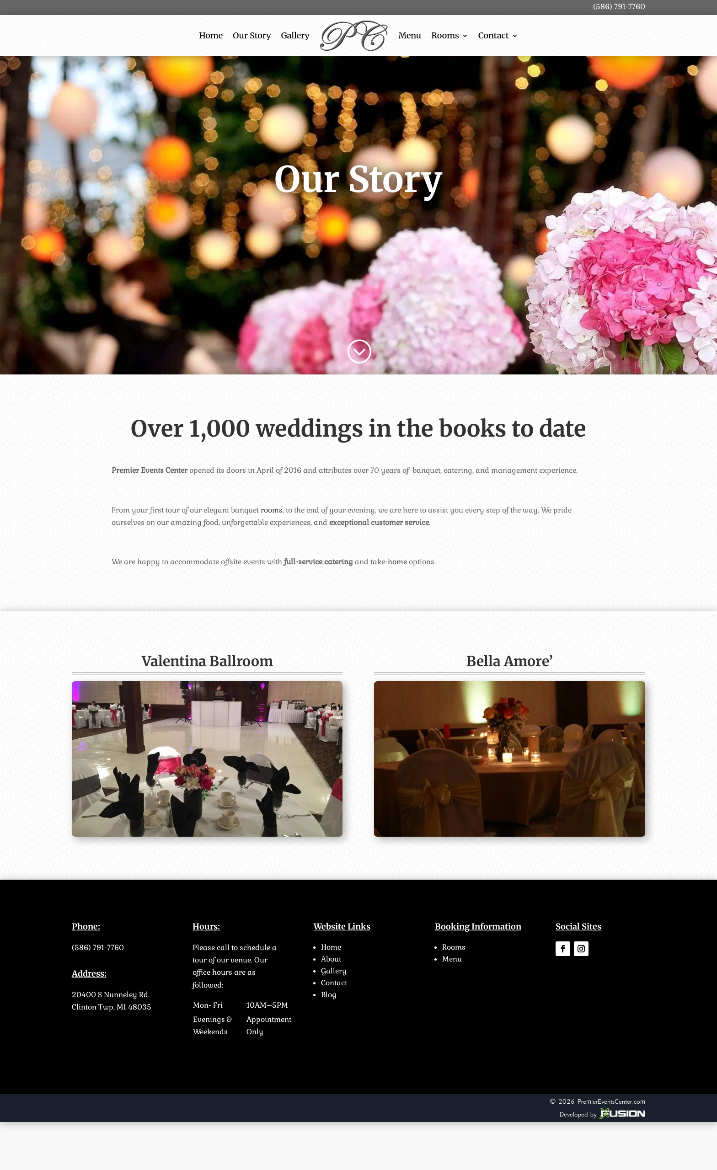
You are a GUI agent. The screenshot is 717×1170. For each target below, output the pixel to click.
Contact (493, 35)
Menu (409, 35)
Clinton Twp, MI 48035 (111, 1007)
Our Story (252, 35)
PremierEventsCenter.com (611, 1101)
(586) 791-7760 (98, 947)
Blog (329, 994)
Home (211, 35)
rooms (272, 510)
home (397, 561)
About (331, 959)
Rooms (445, 35)
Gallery (295, 35)
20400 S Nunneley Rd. (111, 994)
